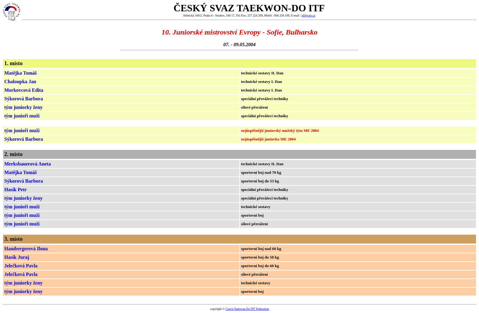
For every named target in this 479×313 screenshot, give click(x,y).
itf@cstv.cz (308, 15)
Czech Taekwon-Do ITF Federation (247, 309)
